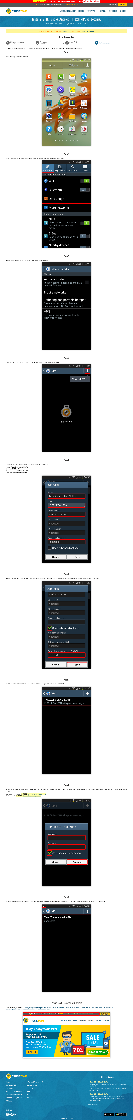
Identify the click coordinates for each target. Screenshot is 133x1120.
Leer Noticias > (93, 1104)
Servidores (113, 11)
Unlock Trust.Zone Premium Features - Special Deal (106, 1096)
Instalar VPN (91, 11)
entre (65, 31)
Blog (29, 1091)
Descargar (102, 11)
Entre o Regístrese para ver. (37, 794)
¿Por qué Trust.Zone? (68, 11)
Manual (30, 1098)
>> (91, 1)
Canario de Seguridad (14, 1098)
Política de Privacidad (14, 1094)
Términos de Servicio (14, 1091)
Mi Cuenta (122, 4)
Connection (46, 1009)
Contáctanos (32, 1085)
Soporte (123, 11)
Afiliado (9, 1101)
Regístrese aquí (88, 31)
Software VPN (11, 1085)
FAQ (28, 1094)
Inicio (8, 1082)
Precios (81, 11)
